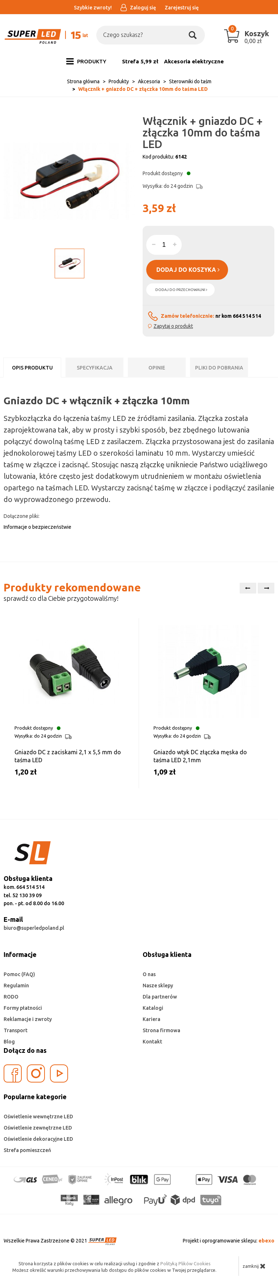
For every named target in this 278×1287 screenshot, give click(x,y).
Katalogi (153, 1008)
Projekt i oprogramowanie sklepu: (228, 1241)
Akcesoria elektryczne (194, 61)
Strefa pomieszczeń (27, 1150)
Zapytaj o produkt (173, 326)
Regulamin (16, 985)
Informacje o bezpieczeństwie (37, 527)
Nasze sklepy (158, 985)
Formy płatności (23, 1008)
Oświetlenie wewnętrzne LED (38, 1116)
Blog (9, 1042)
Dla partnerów (160, 997)
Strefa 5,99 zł (140, 61)
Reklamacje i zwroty (28, 1019)
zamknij (254, 1266)
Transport (16, 1030)
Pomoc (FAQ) (19, 974)
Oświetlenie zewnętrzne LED (38, 1128)
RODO (11, 997)
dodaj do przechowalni (181, 290)
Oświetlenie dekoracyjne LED (38, 1139)
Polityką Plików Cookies (185, 1263)
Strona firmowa (161, 1030)
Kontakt (152, 1042)
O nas (149, 974)
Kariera (151, 1019)
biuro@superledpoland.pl (34, 928)
